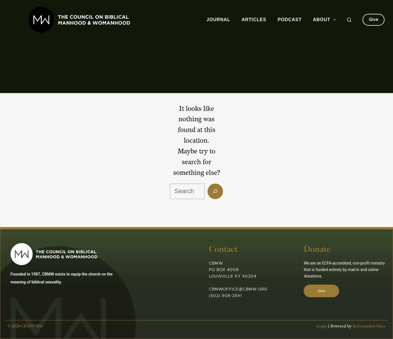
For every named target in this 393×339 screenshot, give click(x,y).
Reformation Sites (366, 332)
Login (319, 332)
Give (373, 19)
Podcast (290, 19)
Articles (254, 19)
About (325, 19)
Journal (218, 19)
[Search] (349, 20)
